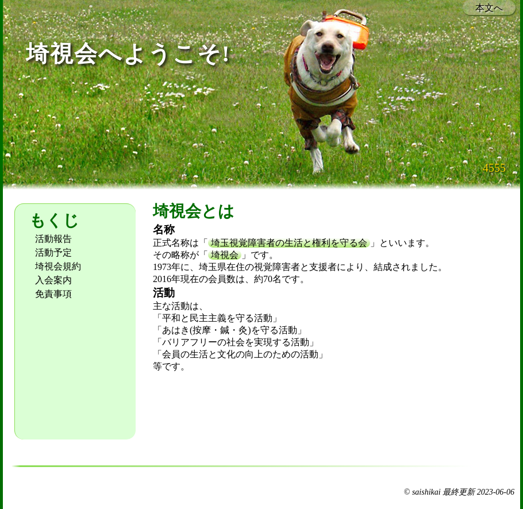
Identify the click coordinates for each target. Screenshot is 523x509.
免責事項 (53, 294)
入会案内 (53, 280)
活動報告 (53, 239)
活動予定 (53, 252)
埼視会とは (193, 211)
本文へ (489, 8)
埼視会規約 (58, 266)
